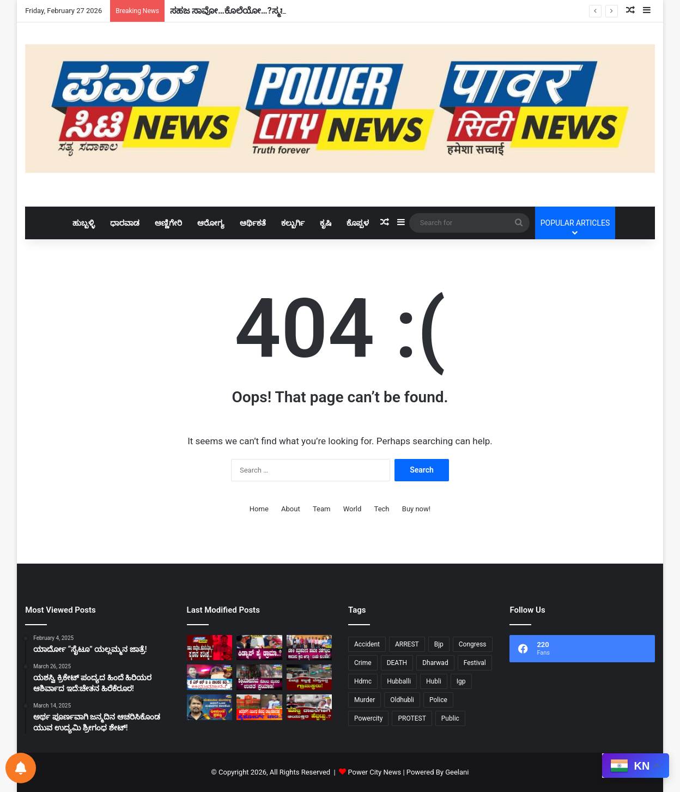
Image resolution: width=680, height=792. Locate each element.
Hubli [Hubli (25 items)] (433, 681)
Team (322, 509)
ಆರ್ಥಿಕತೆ (253, 223)
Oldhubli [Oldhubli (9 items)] (402, 700)
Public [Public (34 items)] (450, 718)
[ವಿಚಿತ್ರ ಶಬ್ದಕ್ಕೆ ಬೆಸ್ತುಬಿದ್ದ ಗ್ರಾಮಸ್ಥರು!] (309, 677)
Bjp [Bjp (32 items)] (439, 644)
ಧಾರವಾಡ (124, 223)
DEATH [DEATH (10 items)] (397, 663)
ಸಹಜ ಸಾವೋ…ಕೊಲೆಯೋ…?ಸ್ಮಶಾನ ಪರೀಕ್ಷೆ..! (248, 10)
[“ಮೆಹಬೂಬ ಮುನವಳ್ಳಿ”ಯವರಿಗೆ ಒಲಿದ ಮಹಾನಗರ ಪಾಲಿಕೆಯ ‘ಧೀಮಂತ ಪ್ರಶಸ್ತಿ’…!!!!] (209, 707)
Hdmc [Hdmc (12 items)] (363, 681)
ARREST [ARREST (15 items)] (407, 644)
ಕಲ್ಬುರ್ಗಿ (293, 223)
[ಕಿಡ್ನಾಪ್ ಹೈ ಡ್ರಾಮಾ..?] (259, 648)
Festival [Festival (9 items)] (475, 663)
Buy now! (416, 509)
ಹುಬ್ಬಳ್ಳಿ (83, 223)
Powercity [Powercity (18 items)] (368, 718)
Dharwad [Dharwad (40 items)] (435, 663)
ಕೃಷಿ (325, 223)
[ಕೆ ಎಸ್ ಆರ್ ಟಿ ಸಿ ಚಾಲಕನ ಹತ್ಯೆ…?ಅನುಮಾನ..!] (209, 677)
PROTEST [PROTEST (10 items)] (412, 718)
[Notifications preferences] (20, 768)
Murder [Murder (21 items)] (364, 700)
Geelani (457, 772)
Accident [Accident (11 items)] (367, 644)
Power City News (374, 772)
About (290, 509)
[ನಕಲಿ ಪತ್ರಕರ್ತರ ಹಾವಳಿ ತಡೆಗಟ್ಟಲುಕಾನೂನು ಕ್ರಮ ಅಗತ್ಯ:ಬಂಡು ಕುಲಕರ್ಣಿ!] (309, 648)
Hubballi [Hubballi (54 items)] (399, 681)
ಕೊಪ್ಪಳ (358, 223)
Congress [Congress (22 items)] (473, 644)
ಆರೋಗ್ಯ (210, 223)
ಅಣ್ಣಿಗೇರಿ (168, 223)
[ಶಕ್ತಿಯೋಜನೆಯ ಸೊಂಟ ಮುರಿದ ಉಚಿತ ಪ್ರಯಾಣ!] (259, 677)
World (352, 509)
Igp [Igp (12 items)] (461, 681)
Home (259, 509)
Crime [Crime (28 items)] (363, 663)
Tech (382, 509)
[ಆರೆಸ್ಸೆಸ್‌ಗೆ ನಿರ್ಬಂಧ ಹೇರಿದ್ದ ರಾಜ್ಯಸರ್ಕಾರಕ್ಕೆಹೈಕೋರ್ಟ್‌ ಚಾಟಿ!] (259, 707)
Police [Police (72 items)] (438, 700)
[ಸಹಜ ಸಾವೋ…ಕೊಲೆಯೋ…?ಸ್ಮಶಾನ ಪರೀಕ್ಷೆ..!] (209, 648)
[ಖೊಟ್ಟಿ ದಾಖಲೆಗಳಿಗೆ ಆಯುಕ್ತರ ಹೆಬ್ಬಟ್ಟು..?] (309, 707)
